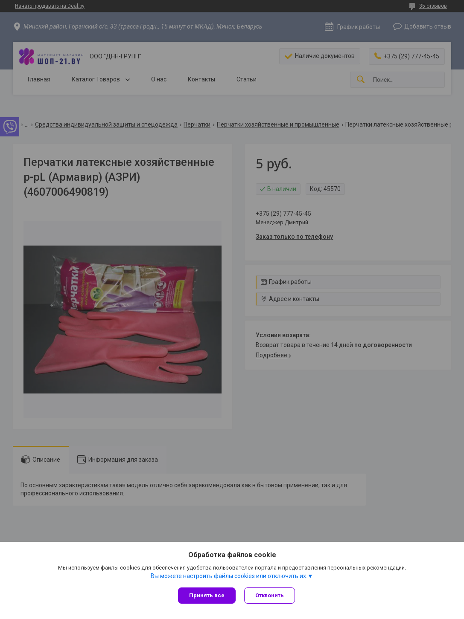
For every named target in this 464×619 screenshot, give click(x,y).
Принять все (207, 595)
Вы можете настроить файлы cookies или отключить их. (229, 576)
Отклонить (269, 595)
